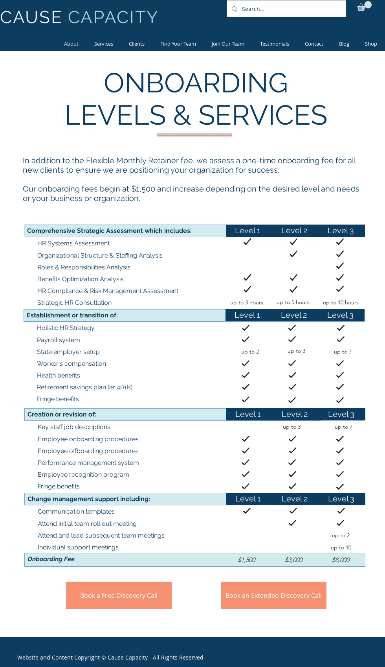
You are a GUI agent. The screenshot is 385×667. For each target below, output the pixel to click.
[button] (364, 6)
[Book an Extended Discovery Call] (273, 595)
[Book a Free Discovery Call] (119, 595)
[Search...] (286, 8)
